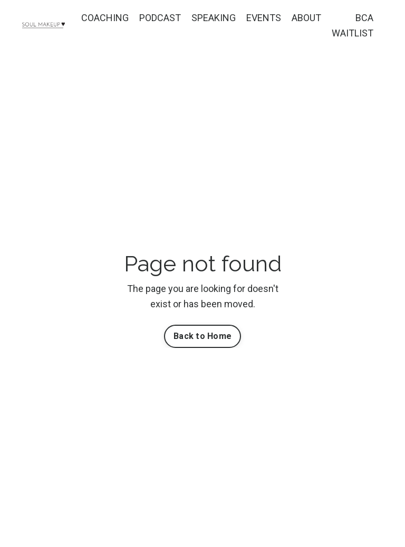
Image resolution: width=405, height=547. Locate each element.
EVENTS (263, 17)
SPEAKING (213, 17)
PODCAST (160, 17)
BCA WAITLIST (352, 25)
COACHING (105, 17)
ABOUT (306, 17)
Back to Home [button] (202, 336)
